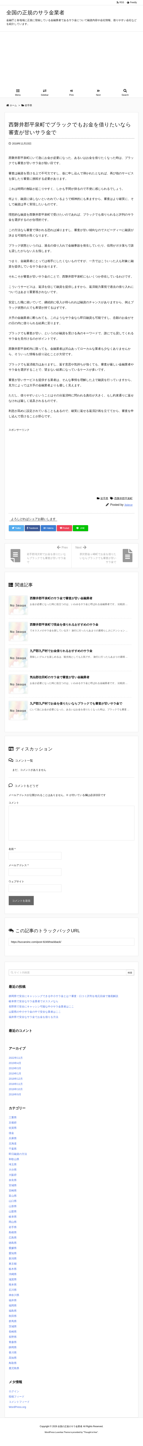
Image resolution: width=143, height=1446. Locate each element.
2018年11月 (16, 1083)
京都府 (13, 1122)
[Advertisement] (71, 59)
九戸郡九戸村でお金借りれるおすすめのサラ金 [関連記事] (61, 650)
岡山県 (13, 1221)
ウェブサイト (16, 881)
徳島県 (13, 1242)
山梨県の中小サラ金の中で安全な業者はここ (35, 1011)
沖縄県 (13, 1274)
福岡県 (13, 1305)
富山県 (13, 1195)
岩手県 (104, 498)
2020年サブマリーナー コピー (58, 1439)
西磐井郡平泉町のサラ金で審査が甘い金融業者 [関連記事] (61, 598)
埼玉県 (13, 1164)
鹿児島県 (14, 1368)
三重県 (13, 1117)
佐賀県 (13, 1127)
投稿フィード (16, 1396)
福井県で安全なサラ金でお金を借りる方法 (33, 1016)
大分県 (13, 1169)
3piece (128, 504)
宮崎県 (13, 1190)
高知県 (13, 1357)
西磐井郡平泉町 (123, 498)
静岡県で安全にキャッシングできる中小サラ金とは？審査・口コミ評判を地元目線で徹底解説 (63, 996)
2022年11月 (16, 1057)
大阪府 (13, 1174)
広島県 (13, 1237)
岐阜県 (13, 1216)
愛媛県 (13, 1247)
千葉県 (13, 1148)
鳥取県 (13, 1362)
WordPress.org (17, 1407)
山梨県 (13, 1211)
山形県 (13, 1206)
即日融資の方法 (18, 1153)
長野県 (13, 1336)
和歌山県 (14, 1159)
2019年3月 (15, 1068)
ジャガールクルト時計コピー (88, 1439)
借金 (11, 1133)
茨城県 (13, 1326)
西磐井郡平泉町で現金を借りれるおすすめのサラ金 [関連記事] (64, 624)
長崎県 (13, 1331)
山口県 (13, 1200)
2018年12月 (16, 1078)
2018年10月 (16, 1089)
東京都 (13, 1263)
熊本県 (13, 1284)
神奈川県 (14, 1295)
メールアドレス (18, 865)
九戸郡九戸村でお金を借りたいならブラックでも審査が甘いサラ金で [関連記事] (76, 703)
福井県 (13, 1300)
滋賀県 (13, 1279)
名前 (12, 848)
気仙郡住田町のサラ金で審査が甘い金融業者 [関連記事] (59, 677)
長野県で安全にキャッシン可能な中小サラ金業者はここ (41, 1006)
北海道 (13, 1143)
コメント (14, 802)
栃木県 (13, 1268)
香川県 (13, 1352)
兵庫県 (13, 1138)
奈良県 (13, 1180)
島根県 (13, 1232)
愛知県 (13, 1253)
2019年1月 (15, 1073)
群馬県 (13, 1321)
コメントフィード (19, 1401)
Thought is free (90, 1432)
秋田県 (13, 1315)
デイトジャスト (111, 1439)
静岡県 (13, 1347)
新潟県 (13, 1258)
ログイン (14, 1391)
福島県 (13, 1310)
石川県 (13, 1289)
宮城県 (13, 1185)
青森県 (13, 1342)
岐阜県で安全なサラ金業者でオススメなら (33, 1001)
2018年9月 (15, 1094)
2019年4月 (15, 1063)
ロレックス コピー (33, 1439)
